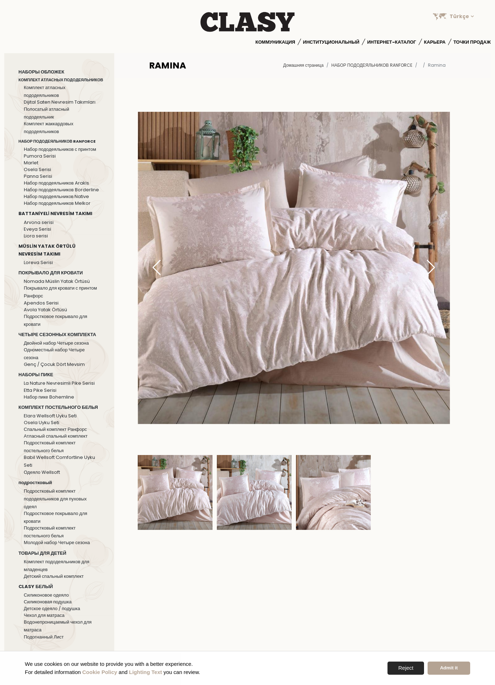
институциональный (331, 42)
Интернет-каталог (391, 42)
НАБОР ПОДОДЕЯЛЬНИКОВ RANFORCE (371, 65)
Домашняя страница (303, 65)
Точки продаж (472, 42)
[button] (431, 268)
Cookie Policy (99, 672)
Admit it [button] (449, 667)
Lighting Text (145, 672)
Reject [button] (405, 668)
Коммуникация (275, 42)
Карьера (435, 42)
